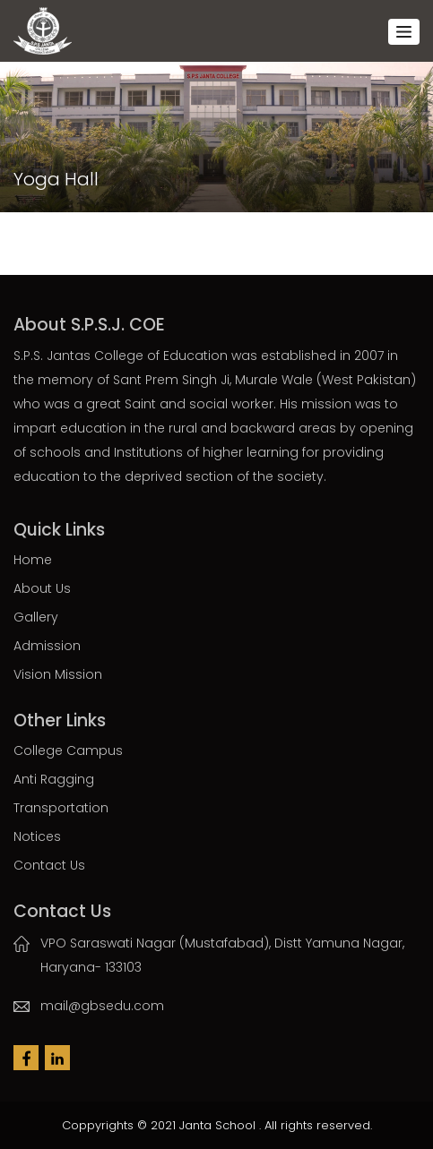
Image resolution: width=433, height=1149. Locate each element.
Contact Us (49, 865)
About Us (42, 588)
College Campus (68, 750)
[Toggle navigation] (404, 32)
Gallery (35, 617)
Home (32, 560)
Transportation (60, 808)
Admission (47, 646)
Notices (37, 836)
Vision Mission (57, 674)
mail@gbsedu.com (102, 1006)
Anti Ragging (53, 779)
